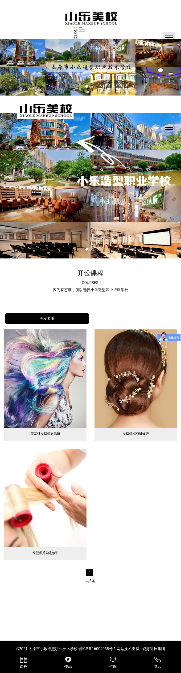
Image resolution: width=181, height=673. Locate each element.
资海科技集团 (153, 664)
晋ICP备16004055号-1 (97, 664)
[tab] (47, 334)
